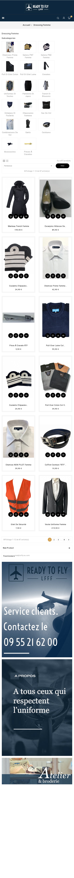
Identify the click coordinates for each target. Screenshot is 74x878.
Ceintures (46, 132)
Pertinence (28, 165)
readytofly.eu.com (22, 555)
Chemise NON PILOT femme (18, 465)
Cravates (46, 74)
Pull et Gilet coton (10, 74)
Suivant (68, 539)
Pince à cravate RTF (18, 345)
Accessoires (10, 152)
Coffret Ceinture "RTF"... (55, 465)
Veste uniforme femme (55, 524)
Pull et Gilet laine (28, 74)
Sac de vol (46, 113)
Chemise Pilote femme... (55, 286)
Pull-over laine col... (55, 345)
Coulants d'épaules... (18, 286)
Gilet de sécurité (18, 524)
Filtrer (62, 166)
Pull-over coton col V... (55, 405)
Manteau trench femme (18, 226)
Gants (28, 132)
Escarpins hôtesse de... (55, 226)
